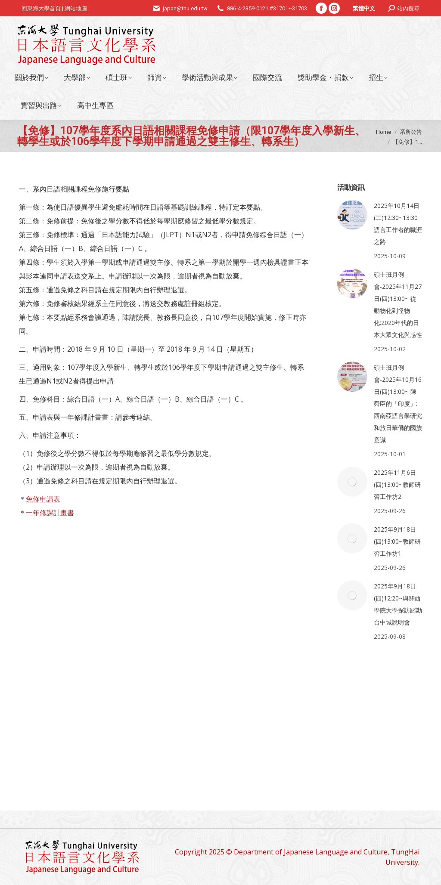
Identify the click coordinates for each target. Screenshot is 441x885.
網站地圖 (76, 8)
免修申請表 (43, 499)
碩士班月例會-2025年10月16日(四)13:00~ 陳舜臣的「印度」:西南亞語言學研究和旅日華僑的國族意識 (398, 403)
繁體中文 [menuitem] (364, 8)
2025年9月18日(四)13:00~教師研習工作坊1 (397, 541)
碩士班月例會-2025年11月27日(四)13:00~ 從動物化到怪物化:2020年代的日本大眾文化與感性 (398, 304)
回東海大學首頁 (41, 8)
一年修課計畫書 (50, 512)
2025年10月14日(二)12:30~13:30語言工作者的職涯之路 (398, 223)
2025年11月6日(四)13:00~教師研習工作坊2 (397, 484)
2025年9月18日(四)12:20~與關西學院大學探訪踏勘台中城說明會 (398, 604)
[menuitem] (363, 8)
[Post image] (352, 215)
